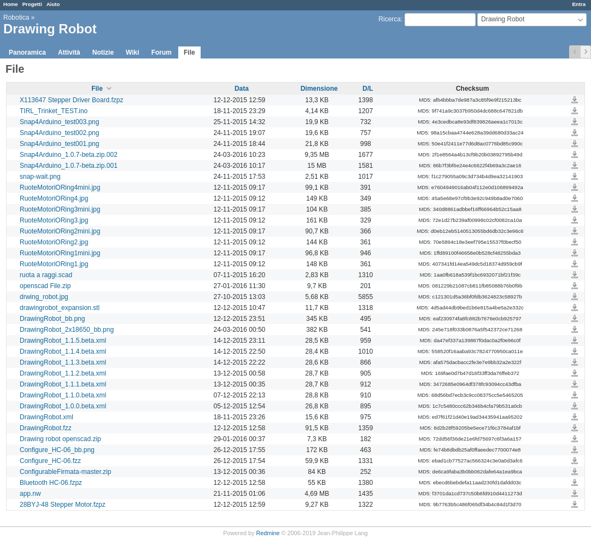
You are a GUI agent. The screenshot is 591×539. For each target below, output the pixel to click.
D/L (367, 88)
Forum (161, 52)
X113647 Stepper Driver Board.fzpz (71, 100)
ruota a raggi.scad (46, 275)
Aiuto (53, 4)
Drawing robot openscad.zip (60, 439)
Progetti (32, 4)
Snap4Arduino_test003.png (59, 122)
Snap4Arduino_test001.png (59, 144)
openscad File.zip (45, 286)
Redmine (267, 533)
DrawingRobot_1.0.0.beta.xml (63, 406)
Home (10, 4)
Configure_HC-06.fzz (50, 461)
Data (242, 88)
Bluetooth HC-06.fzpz (51, 483)
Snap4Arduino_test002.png (59, 133)
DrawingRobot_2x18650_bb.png (67, 329)
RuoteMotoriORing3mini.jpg (60, 209)
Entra (579, 4)
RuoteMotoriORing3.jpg (54, 220)
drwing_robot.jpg (44, 297)
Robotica (16, 17)
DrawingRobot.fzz (46, 428)
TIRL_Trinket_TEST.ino (53, 111)
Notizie (103, 52)
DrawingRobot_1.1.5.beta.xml (63, 340)
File (189, 52)
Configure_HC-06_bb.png (57, 450)
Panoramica (27, 52)
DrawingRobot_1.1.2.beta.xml (63, 373)
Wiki (132, 52)
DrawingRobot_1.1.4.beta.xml (63, 351)
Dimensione (319, 88)
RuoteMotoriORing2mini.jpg (60, 231)
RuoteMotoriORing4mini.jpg (60, 187)
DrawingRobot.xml (46, 417)
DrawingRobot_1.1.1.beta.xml (63, 384)
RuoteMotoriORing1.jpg (54, 264)
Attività (69, 52)
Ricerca (389, 19)
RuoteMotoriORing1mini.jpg (60, 253)
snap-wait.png (40, 176)
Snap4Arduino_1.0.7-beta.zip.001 (69, 165)
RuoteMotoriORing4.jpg (54, 198)
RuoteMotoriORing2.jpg (54, 242)
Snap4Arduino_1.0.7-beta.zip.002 (69, 155)
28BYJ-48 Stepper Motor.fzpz (63, 504)
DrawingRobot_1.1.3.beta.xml (63, 362)
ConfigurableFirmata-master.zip (65, 472)
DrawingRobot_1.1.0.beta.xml (63, 395)
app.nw (30, 493)
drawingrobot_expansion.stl (60, 308)
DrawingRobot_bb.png (52, 319)
